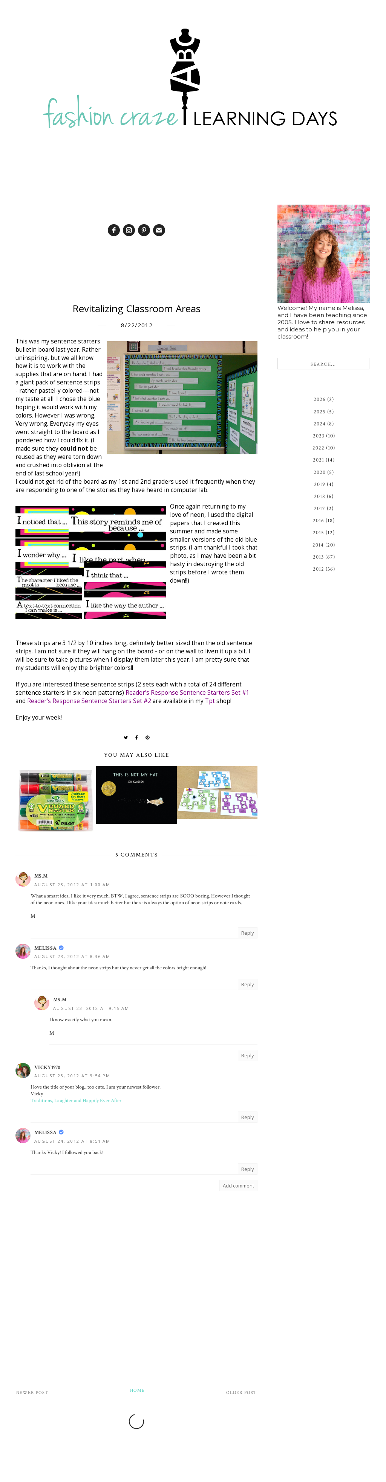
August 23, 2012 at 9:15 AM (91, 1008)
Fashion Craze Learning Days (189, 1474)
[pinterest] (144, 230)
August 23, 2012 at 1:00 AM (72, 884)
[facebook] (114, 230)
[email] (159, 230)
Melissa (45, 948)
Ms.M (40, 876)
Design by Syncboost (249, 1474)
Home (137, 1390)
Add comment (238, 1185)
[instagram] (129, 230)
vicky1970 (47, 1067)
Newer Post (32, 1392)
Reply (247, 932)
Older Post (241, 1392)
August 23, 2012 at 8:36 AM (72, 956)
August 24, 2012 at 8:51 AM (72, 1141)
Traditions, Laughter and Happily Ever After (76, 1100)
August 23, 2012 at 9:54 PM (72, 1075)
